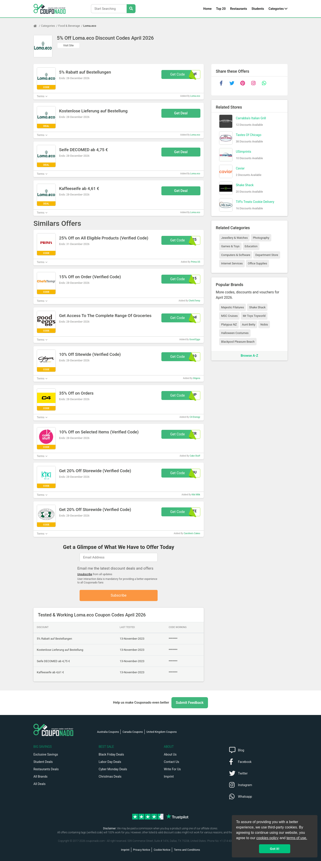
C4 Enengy (194, 417)
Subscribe (119, 595)
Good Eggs (194, 339)
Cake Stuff (195, 456)
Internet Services (232, 263)
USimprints (243, 151)
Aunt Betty (248, 324)
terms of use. (296, 838)
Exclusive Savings (45, 754)
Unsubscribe (84, 574)
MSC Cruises (229, 315)
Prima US (195, 262)
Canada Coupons (132, 731)
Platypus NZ (229, 324)
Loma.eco (89, 25)
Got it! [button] (274, 849)
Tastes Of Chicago (248, 135)
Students (257, 8)
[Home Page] (37, 25)
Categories (276, 8)
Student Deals (43, 762)
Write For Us (172, 769)
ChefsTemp (194, 300)
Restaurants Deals (46, 769)
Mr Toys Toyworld (254, 315)
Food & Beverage (69, 25)
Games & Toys (230, 246)
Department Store (266, 255)
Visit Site (68, 45)
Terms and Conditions (187, 849)
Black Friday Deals (111, 754)
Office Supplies (257, 263)
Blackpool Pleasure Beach (238, 341)
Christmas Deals (110, 776)
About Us (170, 754)
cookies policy (267, 838)
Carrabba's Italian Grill (251, 118)
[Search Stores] (131, 8)
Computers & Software (235, 255)
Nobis (264, 324)
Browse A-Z (249, 356)
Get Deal (181, 113)
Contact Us (171, 762)
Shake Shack (245, 185)
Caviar (240, 168)
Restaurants (238, 8)
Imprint (169, 776)
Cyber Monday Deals (113, 769)
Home (207, 8)
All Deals (39, 784)
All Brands (40, 776)
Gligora (196, 378)
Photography (261, 237)
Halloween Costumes (235, 333)
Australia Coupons (108, 731)
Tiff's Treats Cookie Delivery (255, 202)
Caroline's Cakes (192, 533)
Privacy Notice (141, 849)
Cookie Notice (162, 849)
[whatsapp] (263, 83)
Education (251, 246)
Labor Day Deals (110, 762)
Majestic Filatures (232, 307)
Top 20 (221, 8)
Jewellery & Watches (234, 237)
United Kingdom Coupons (161, 731)
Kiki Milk (196, 494)
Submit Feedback (190, 702)
